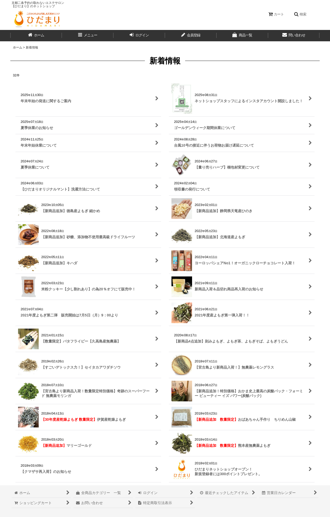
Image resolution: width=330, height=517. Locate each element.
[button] (300, 14)
